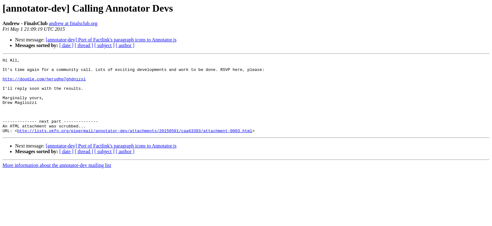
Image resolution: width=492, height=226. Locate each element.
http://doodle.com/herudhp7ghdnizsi (44, 83)
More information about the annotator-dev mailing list (57, 180)
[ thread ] (84, 45)
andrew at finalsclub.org (73, 23)
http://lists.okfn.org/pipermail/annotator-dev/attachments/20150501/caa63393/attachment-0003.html (134, 145)
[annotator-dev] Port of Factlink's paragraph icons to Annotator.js (111, 39)
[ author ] (125, 45)
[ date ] (66, 45)
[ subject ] (104, 45)
